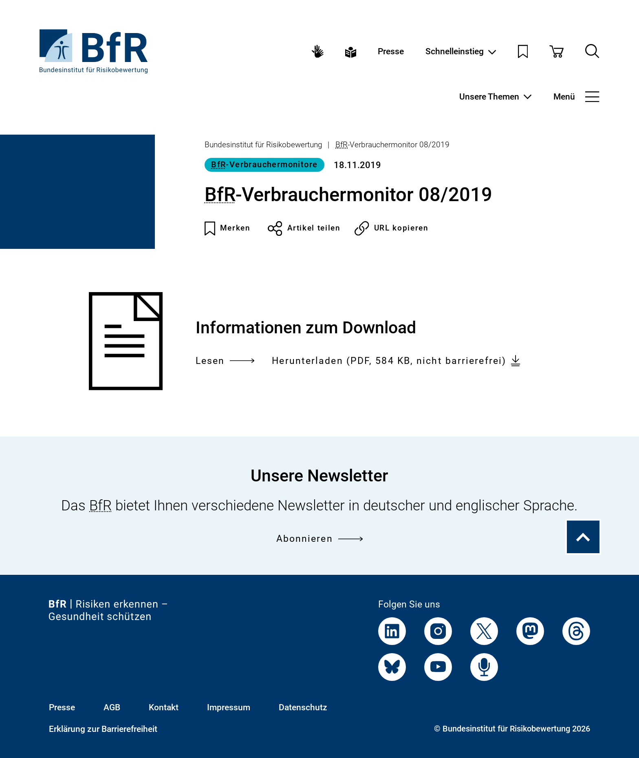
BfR (341, 144)
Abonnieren (319, 538)
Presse (391, 51)
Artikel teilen (304, 228)
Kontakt (163, 707)
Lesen (225, 361)
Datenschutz (303, 707)
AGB (112, 707)
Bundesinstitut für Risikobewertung (263, 144)
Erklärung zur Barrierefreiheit (103, 729)
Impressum (228, 707)
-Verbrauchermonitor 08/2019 (392, 144)
